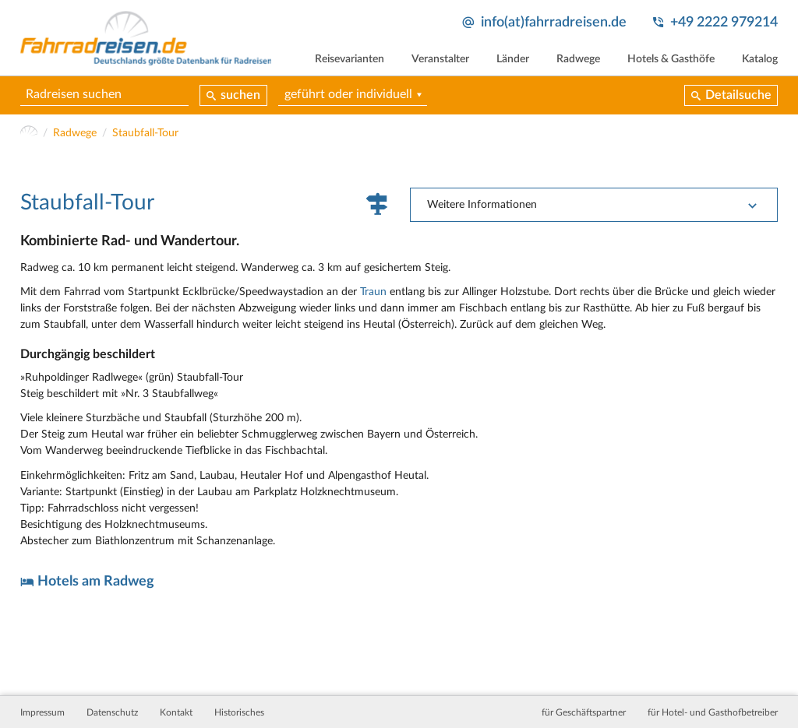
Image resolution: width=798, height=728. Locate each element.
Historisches (239, 712)
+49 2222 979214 (724, 22)
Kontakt (176, 712)
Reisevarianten (349, 59)
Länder (512, 59)
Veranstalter (440, 59)
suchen (240, 95)
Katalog (760, 59)
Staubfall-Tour (145, 133)
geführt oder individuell (348, 94)
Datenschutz (112, 712)
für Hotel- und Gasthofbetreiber (713, 712)
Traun (373, 292)
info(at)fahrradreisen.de (554, 22)
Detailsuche (738, 95)
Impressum (42, 712)
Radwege (578, 59)
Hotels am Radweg (95, 581)
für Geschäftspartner (584, 712)
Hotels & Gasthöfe (671, 59)
